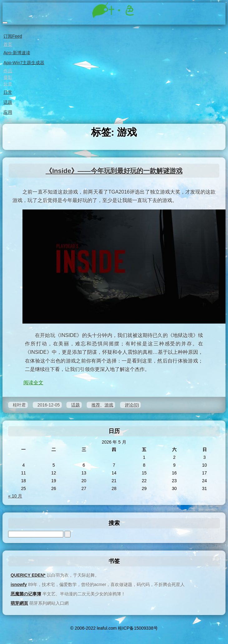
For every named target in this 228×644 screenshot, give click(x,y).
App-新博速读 (16, 52)
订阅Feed (12, 36)
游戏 (108, 404)
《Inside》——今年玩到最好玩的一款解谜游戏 (114, 170)
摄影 (7, 77)
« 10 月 (15, 495)
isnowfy (19, 584)
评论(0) (132, 404)
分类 (7, 83)
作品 (7, 70)
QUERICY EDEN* (28, 575)
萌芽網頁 (19, 603)
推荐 (95, 404)
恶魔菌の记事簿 (26, 593)
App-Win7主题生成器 (23, 62)
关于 (7, 120)
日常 (7, 92)
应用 (7, 112)
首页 (7, 44)
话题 (7, 102)
